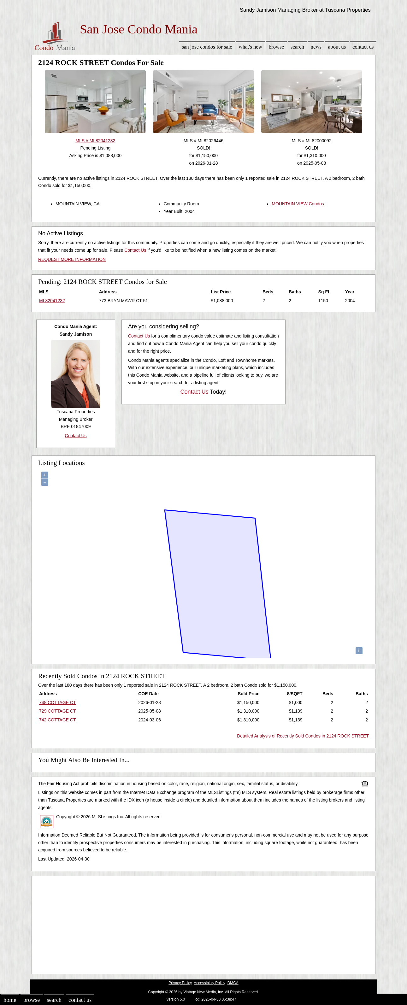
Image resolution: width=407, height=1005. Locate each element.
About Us (337, 47)
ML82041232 (52, 300)
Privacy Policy (180, 983)
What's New (250, 47)
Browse (276, 47)
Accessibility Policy (209, 983)
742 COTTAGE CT (57, 719)
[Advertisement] (203, 923)
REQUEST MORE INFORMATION (72, 259)
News (316, 47)
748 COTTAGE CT (57, 702)
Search (297, 47)
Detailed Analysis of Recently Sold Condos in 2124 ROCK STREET (303, 735)
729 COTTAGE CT (57, 711)
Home (9, 1000)
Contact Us (363, 47)
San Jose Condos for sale (207, 47)
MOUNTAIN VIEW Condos (298, 203)
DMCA (233, 983)
